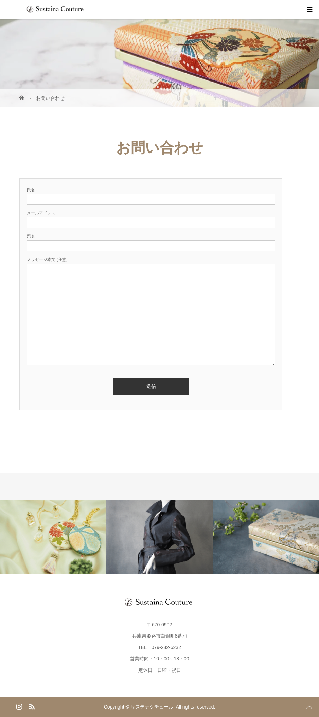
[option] (53, 537)
